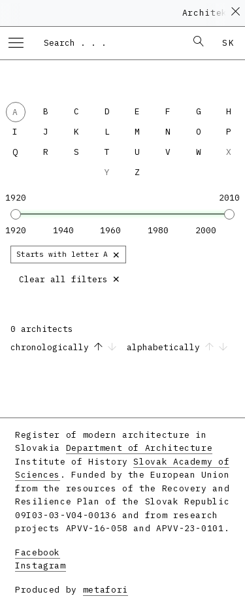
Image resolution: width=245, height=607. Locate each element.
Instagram (40, 565)
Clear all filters (69, 278)
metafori (105, 589)
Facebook (37, 552)
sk (228, 42)
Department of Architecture (139, 447)
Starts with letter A (68, 254)
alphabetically (177, 347)
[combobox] (109, 42)
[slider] (15, 214)
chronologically (66, 347)
